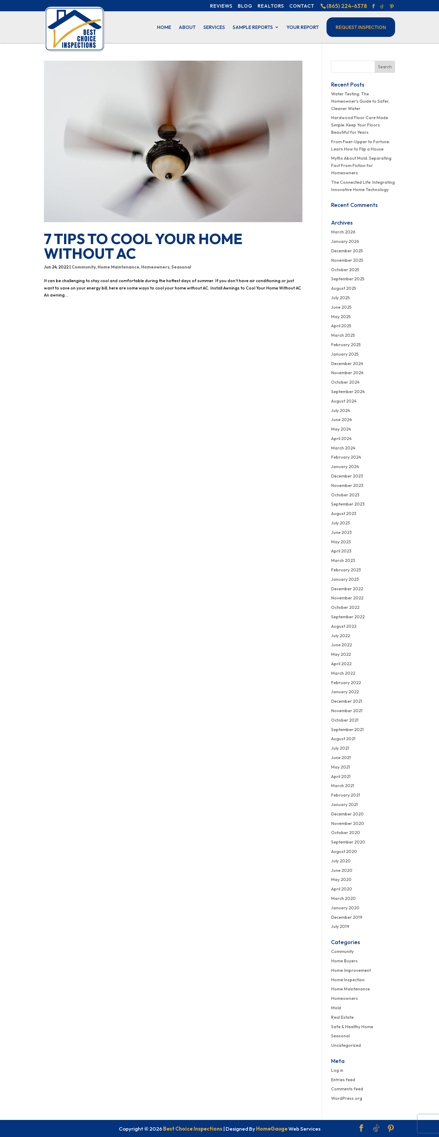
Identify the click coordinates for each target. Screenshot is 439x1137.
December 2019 (346, 917)
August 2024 (343, 401)
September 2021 (347, 729)
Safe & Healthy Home (352, 1026)
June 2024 (341, 419)
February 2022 (346, 682)
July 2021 (340, 748)
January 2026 (345, 241)
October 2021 (345, 720)
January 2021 (344, 804)
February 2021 (345, 795)
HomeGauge (271, 1128)
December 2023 (347, 476)
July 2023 (340, 523)
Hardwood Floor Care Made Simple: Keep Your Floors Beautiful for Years (359, 125)
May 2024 (341, 429)
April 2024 (341, 438)
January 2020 (345, 908)
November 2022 (347, 598)
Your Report (303, 27)
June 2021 (341, 757)
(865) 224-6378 (347, 5)
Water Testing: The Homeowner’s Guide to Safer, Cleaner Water (360, 101)
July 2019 (340, 926)
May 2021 (340, 767)
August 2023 (343, 513)
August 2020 (344, 851)
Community (84, 267)
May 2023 (341, 542)
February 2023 (346, 570)
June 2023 (341, 532)
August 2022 (343, 626)
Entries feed (343, 1079)
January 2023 (345, 579)
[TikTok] (382, 6)
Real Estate (342, 1017)
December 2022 (347, 589)
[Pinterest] (392, 6)
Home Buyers (344, 961)
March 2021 (342, 785)
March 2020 (343, 898)
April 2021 (341, 776)
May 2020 (341, 879)
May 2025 (341, 316)
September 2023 (348, 504)
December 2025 (347, 251)
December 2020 (347, 814)
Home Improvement (351, 970)
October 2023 (345, 495)
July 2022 (340, 635)
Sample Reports (253, 27)
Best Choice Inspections (192, 1128)
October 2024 (345, 382)
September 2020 (348, 842)
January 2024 (345, 466)
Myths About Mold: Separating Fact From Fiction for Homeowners (361, 165)
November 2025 (347, 260)
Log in (337, 1070)
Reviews (221, 6)
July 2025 (340, 297)
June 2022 (341, 645)
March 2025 (343, 335)
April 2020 (341, 889)
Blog (245, 6)
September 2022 (348, 617)
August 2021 (343, 738)
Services (214, 27)
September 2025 (347, 279)
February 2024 (346, 457)
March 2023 (343, 560)
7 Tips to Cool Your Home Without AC (143, 245)
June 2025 (341, 307)
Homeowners (155, 267)
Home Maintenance (118, 267)
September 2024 (348, 391)
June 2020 (341, 870)
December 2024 (347, 363)
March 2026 (343, 232)
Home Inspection (348, 979)
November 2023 (347, 485)
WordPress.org (346, 1098)
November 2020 (347, 823)
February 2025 (346, 344)
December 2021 (346, 701)
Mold (336, 1008)
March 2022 (343, 673)
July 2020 (341, 861)
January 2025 (345, 354)
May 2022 (341, 654)
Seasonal (181, 267)
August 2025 (343, 288)
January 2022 (345, 692)
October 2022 (345, 607)
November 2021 (346, 710)
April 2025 (341, 326)
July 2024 (340, 410)
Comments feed (347, 1089)
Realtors (271, 6)
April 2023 (341, 551)
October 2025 (345, 269)
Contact (301, 6)
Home (164, 27)
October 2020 (345, 832)
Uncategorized (346, 1045)
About (187, 27)
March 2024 (343, 448)
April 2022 (341, 663)
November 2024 (347, 372)
